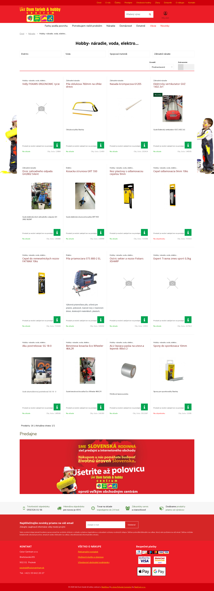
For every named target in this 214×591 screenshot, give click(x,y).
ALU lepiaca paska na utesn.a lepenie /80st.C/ (127, 347)
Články (118, 2)
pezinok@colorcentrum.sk (32, 567)
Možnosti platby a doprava (90, 557)
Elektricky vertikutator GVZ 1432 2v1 (169, 85)
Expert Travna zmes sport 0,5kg (172, 258)
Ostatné (140, 25)
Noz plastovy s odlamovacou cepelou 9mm (126, 173)
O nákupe (180, 2)
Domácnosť (126, 25)
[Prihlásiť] (165, 14)
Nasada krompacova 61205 (125, 84)
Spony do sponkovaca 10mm (170, 345)
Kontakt (191, 2)
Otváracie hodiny (143, 2)
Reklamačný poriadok (88, 551)
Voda (68, 53)
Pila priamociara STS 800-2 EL (83, 258)
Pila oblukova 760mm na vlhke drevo (84, 85)
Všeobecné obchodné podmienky (93, 562)
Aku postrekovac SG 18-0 (36, 345)
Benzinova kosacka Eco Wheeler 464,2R (84, 347)
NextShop (105, 587)
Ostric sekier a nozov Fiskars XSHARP (126, 260)
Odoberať (132, 525)
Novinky (164, 25)
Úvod (99, 2)
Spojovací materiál (118, 53)
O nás (108, 2)
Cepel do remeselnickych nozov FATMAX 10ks (40, 260)
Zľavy (157, 2)
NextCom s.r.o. (140, 587)
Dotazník (168, 2)
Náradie (110, 25)
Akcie (153, 25)
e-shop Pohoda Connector (121, 587)
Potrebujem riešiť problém (87, 25)
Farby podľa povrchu (56, 25)
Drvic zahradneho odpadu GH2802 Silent (37, 173)
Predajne (128, 2)
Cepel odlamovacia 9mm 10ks (170, 171)
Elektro (24, 53)
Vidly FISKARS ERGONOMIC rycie (41, 84)
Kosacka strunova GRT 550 (81, 171)
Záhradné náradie (162, 53)
